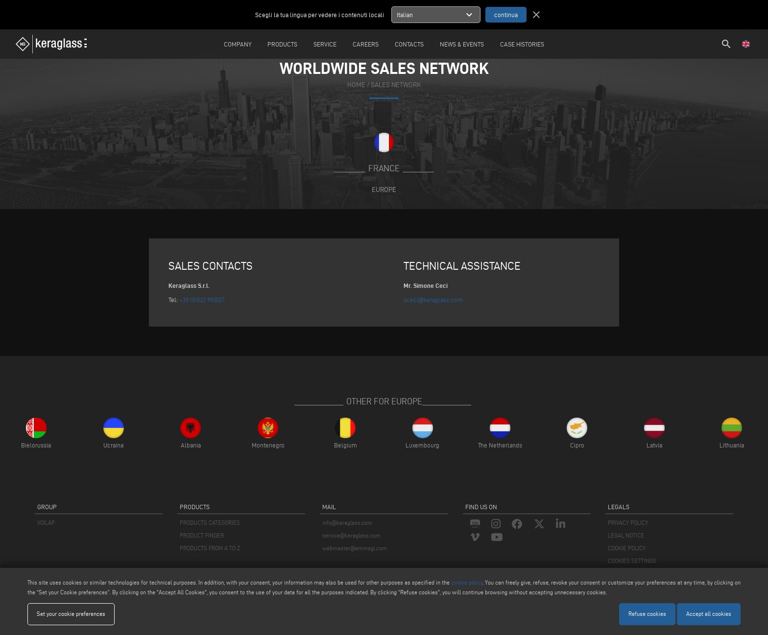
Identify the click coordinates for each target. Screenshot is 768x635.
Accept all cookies (708, 614)
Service (324, 44)
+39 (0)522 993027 (202, 299)
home (356, 85)
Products (282, 44)
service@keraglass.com (351, 535)
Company (237, 44)
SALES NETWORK (396, 85)
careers (366, 44)
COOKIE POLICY (627, 548)
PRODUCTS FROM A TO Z (210, 548)
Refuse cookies (647, 614)
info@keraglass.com (347, 522)
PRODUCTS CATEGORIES (210, 522)
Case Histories (522, 44)
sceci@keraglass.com (433, 299)
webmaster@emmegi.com (354, 548)
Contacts (409, 44)
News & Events (462, 44)
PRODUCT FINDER (202, 535)
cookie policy (466, 582)
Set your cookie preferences (71, 614)
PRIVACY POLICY (628, 522)
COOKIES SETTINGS (632, 561)
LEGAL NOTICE (626, 535)
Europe (384, 189)
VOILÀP (46, 522)
